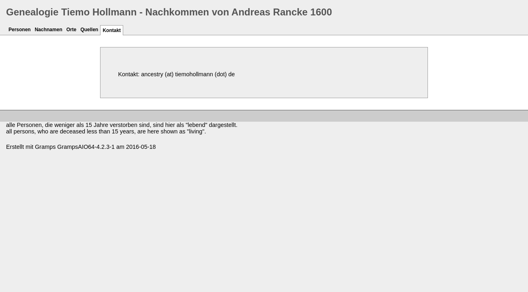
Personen (20, 29)
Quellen (89, 29)
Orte (71, 29)
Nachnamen (48, 29)
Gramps (45, 147)
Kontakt (112, 30)
